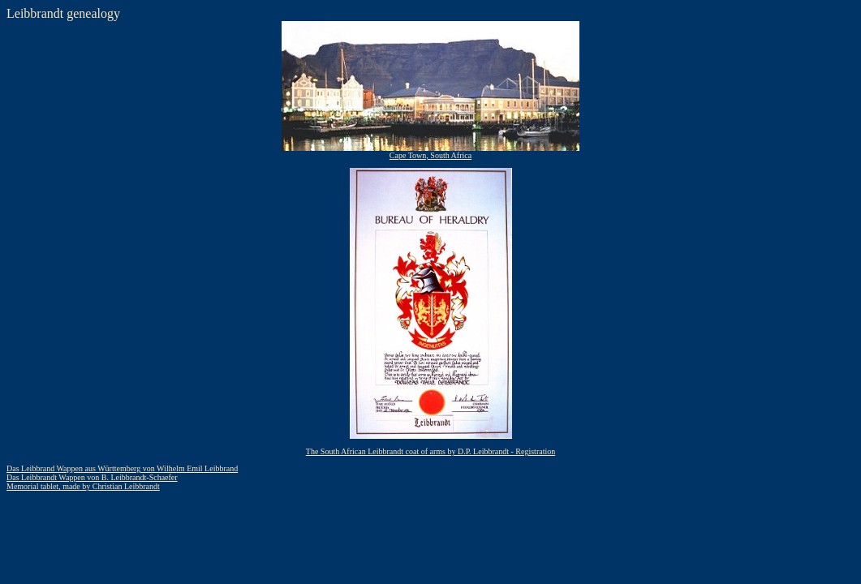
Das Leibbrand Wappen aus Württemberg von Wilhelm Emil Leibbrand (122, 468)
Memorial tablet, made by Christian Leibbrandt (83, 486)
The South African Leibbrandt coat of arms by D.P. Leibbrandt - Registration (430, 451)
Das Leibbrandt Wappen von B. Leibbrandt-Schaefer (92, 477)
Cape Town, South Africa (430, 152)
